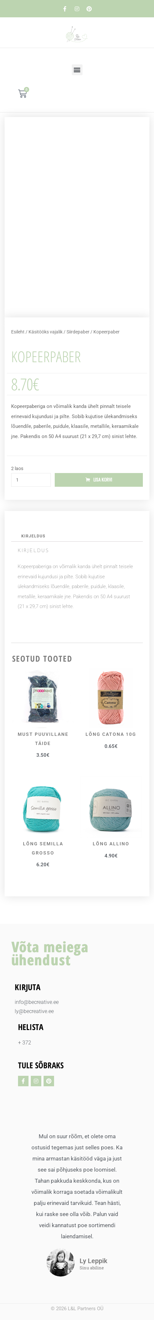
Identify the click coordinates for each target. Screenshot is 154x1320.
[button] (77, 69)
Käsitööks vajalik (46, 331)
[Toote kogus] (31, 479)
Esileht (18, 331)
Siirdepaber (78, 331)
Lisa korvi (102, 479)
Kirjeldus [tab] (33, 536)
